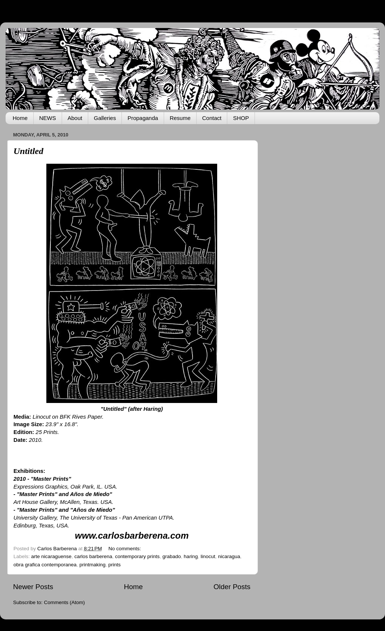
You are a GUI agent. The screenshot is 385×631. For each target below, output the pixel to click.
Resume (180, 118)
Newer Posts (33, 587)
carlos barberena (93, 556)
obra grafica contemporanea (45, 564)
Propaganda (142, 118)
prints (114, 564)
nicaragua (229, 556)
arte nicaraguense (51, 556)
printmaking (92, 564)
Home (20, 118)
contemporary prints (137, 556)
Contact (212, 118)
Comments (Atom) (64, 602)
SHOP (241, 118)
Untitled (28, 151)
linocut (208, 556)
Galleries (105, 118)
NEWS (47, 118)
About (75, 118)
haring (191, 556)
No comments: (125, 548)
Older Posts (231, 587)
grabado (172, 556)
